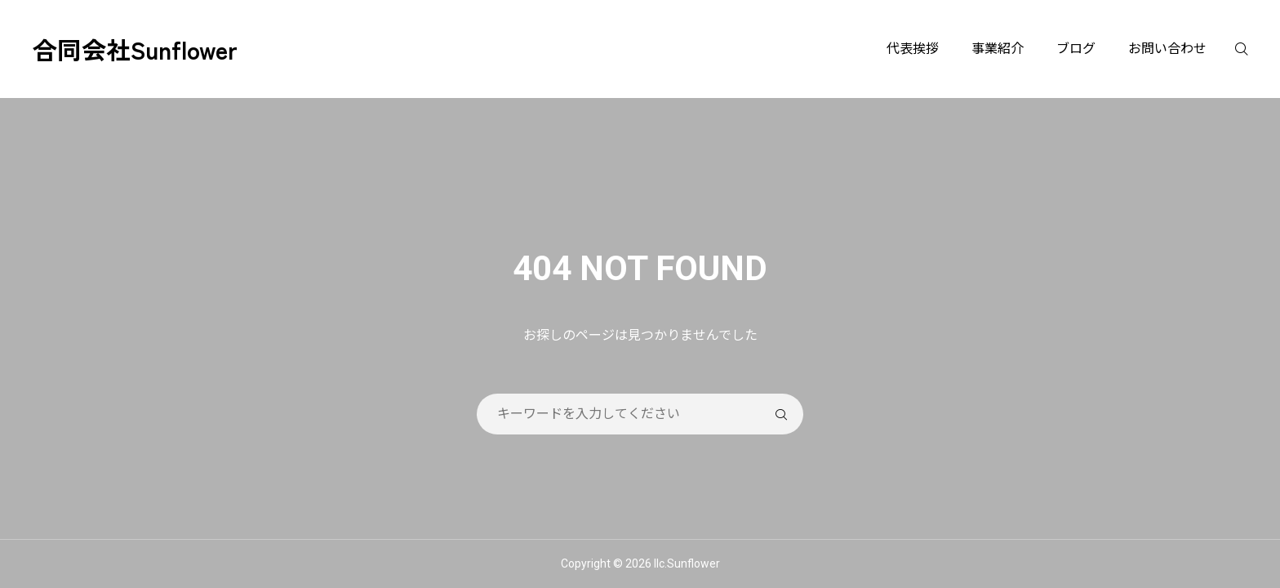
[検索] (1251, 49)
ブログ (1076, 48)
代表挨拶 (913, 48)
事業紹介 (997, 48)
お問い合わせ (1167, 48)
